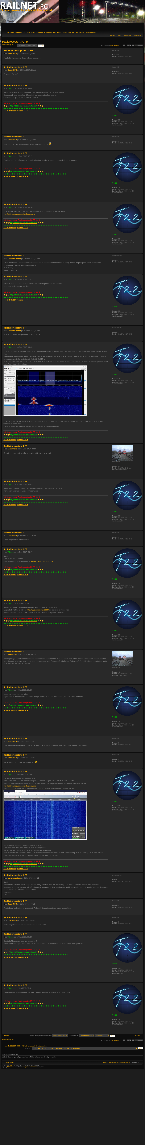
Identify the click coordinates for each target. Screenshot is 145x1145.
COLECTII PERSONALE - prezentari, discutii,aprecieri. (79, 32)
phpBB (12, 1065)
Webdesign (11, 1067)
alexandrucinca (14, 259)
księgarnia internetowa (30, 1067)
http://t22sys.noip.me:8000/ (38, 610)
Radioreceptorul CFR (15, 41)
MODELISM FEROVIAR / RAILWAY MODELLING (30, 32)
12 (138, 45)
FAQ (119, 35)
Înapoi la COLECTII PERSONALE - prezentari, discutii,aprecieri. (25, 1046)
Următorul (138, 1035)
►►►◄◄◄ (15, 111)
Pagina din (115, 45)
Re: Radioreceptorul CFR (18, 50)
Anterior (6, 1035)
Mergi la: (28, 1048)
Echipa (105, 1062)
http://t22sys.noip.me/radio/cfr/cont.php (19, 214)
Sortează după (82, 1035)
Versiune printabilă (135, 32)
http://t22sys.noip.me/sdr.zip (42, 561)
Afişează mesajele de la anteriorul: (48, 1035)
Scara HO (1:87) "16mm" (53, 32)
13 (141, 45)
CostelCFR (12, 54)
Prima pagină (10, 32)
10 (133, 45)
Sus (141, 63)
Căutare (112, 35)
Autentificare (138, 35)
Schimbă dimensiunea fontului (140, 32)
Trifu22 (11, 88)
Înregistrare (127, 35)
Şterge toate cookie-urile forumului (119, 1062)
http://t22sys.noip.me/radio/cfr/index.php (19, 786)
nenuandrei (12, 449)
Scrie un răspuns (8, 45)
